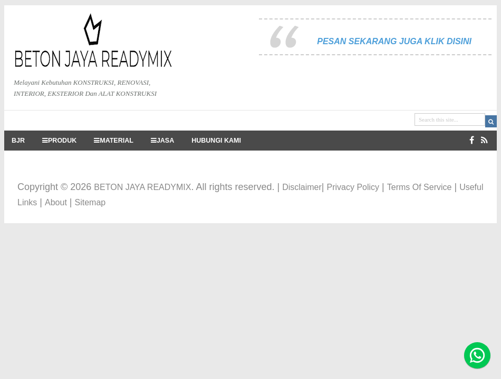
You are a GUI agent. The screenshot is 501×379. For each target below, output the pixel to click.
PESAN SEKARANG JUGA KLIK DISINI (394, 41)
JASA (162, 140)
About (56, 202)
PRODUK (59, 140)
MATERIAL (113, 140)
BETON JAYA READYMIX (142, 187)
